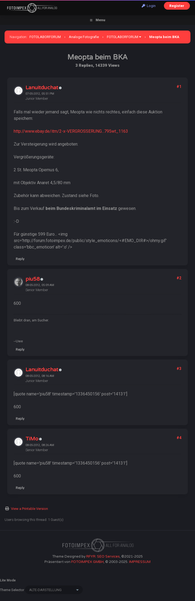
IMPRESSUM (140, 562)
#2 (179, 278)
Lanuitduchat (41, 87)
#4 (179, 438)
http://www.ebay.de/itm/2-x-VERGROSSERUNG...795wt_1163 (71, 131)
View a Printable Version (29, 509)
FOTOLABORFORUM (45, 37)
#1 (179, 86)
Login (149, 6)
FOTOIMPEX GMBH (87, 562)
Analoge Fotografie (84, 37)
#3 (179, 368)
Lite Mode (8, 580)
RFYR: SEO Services (103, 556)
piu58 (32, 279)
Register (176, 6)
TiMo (31, 439)
